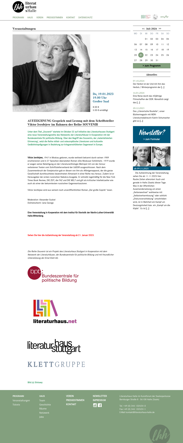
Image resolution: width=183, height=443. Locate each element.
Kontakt (70, 17)
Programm (18, 17)
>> (160, 28)
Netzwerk (44, 412)
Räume (43, 408)
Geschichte (45, 404)
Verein (39, 17)
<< (143, 28)
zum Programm (153, 65)
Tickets (16, 404)
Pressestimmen (55, 17)
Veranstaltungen (21, 400)
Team (42, 400)
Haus (30, 17)
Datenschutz (85, 17)
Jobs (41, 416)
